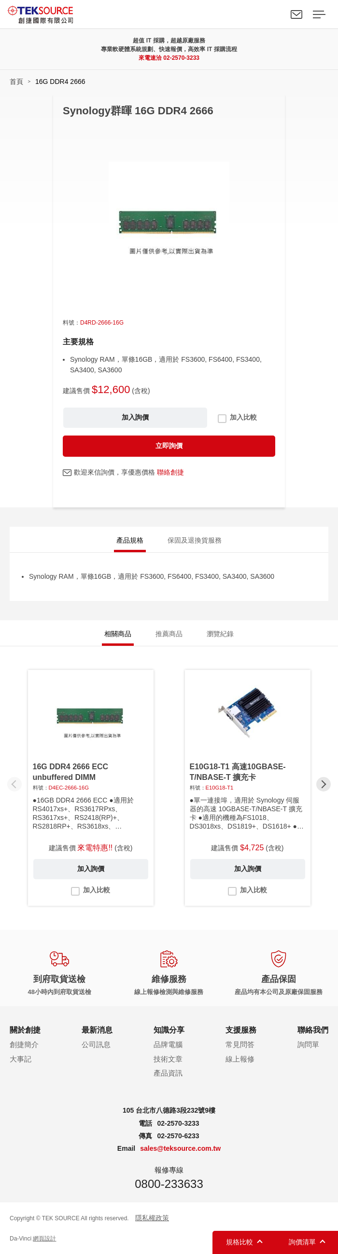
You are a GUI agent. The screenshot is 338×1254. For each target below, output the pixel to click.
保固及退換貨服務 (195, 540)
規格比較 (239, 1242)
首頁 (16, 81)
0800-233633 (169, 1183)
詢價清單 (302, 1242)
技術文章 (168, 1059)
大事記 (20, 1059)
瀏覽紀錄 (220, 634)
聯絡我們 (296, 14)
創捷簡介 (24, 1044)
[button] (323, 784)
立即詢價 (169, 446)
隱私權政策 (152, 1218)
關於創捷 (25, 1030)
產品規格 (129, 540)
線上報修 (239, 1059)
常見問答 (239, 1044)
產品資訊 (168, 1073)
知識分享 (169, 1030)
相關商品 (117, 634)
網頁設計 (44, 1238)
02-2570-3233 (181, 58)
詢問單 (308, 1044)
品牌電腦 (168, 1044)
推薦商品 (169, 634)
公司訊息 (96, 1044)
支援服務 (240, 1030)
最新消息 (97, 1030)
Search (274, 14)
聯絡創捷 (170, 472)
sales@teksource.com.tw (180, 1148)
